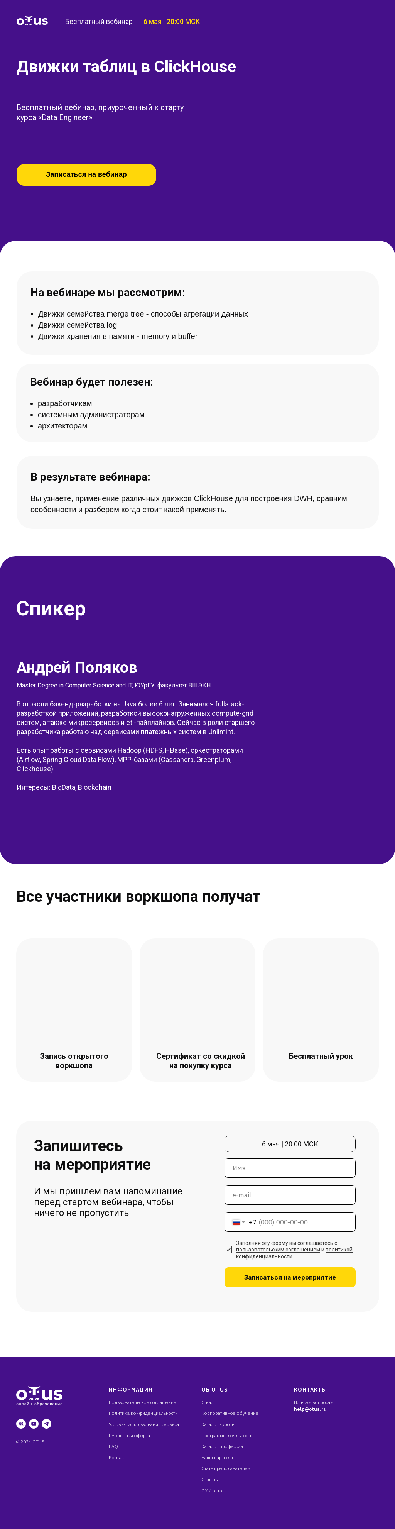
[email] (290, 1195)
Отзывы (210, 1479)
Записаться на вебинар (86, 174)
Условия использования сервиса (144, 1424)
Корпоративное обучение (229, 1413)
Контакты (119, 1457)
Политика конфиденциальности (143, 1413)
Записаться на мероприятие (290, 1277)
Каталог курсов (218, 1424)
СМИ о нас (212, 1490)
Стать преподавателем (226, 1468)
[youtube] (34, 1424)
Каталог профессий (222, 1446)
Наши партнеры (218, 1457)
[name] (290, 1168)
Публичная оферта (129, 1435)
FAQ (113, 1446)
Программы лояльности (227, 1435)
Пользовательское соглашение (142, 1402)
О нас (207, 1402)
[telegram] (46, 1424)
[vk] (21, 1424)
